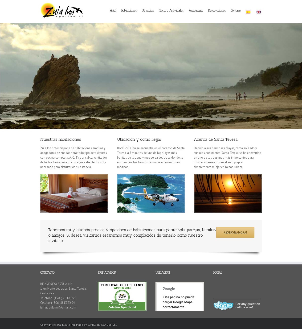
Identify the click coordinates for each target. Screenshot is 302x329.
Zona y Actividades (171, 10)
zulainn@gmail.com (62, 307)
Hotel (113, 10)
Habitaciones (129, 10)
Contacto (236, 10)
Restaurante (196, 10)
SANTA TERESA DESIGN (102, 324)
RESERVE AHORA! (235, 232)
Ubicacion (148, 10)
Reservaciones (217, 10)
